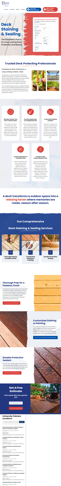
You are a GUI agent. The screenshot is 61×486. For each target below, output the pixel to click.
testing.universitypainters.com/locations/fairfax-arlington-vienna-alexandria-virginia (19, 434)
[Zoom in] (58, 416)
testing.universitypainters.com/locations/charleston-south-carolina (16, 443)
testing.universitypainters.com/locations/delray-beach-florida (15, 452)
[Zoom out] (58, 417)
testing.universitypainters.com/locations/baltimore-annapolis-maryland (17, 470)
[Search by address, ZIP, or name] (12, 422)
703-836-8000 (5, 433)
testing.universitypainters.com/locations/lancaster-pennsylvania (15, 461)
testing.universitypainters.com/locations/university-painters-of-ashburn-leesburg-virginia (20, 479)
